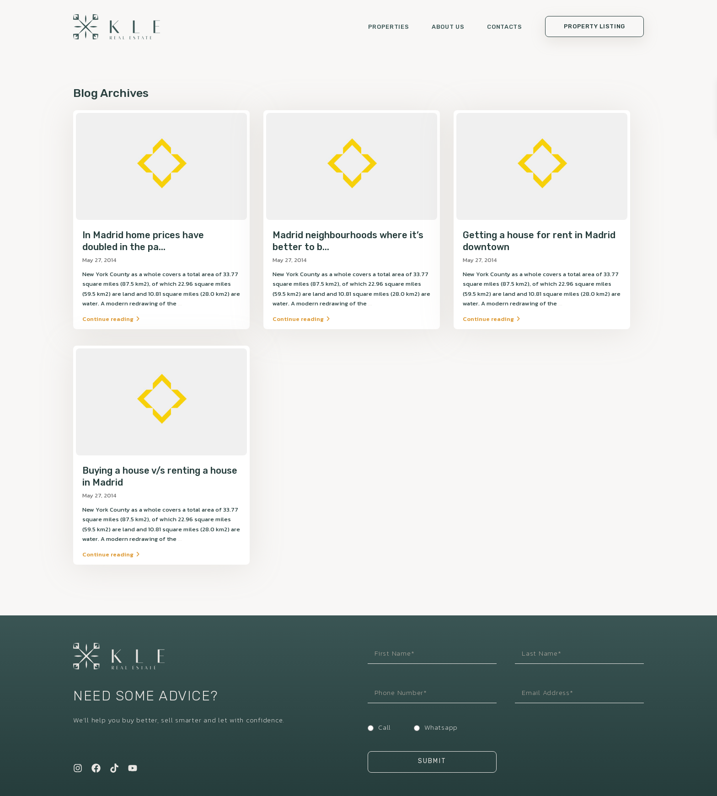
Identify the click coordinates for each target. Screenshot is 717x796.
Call (384, 723)
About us (448, 27)
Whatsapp (441, 723)
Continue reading (110, 320)
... (180, 305)
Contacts (504, 27)
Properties (388, 27)
